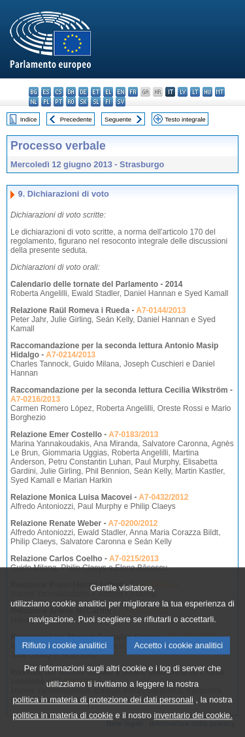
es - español (46, 92)
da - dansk (71, 92)
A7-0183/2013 (133, 434)
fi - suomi (108, 101)
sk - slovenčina (83, 101)
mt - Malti (220, 92)
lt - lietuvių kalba (195, 92)
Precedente (76, 119)
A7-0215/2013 (134, 558)
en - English (120, 92)
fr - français (133, 92)
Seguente (118, 119)
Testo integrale (185, 119)
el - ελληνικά (108, 92)
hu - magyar (207, 92)
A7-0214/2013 (70, 354)
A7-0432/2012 (163, 497)
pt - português (58, 101)
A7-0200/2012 (132, 523)
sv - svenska (120, 101)
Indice (28, 119)
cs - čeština (58, 92)
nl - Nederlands (34, 101)
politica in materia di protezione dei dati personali (102, 720)
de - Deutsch (83, 92)
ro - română (71, 101)
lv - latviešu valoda (183, 92)
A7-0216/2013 (35, 399)
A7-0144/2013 (161, 310)
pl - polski (46, 101)
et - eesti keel (96, 92)
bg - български (34, 92)
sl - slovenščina (96, 101)
